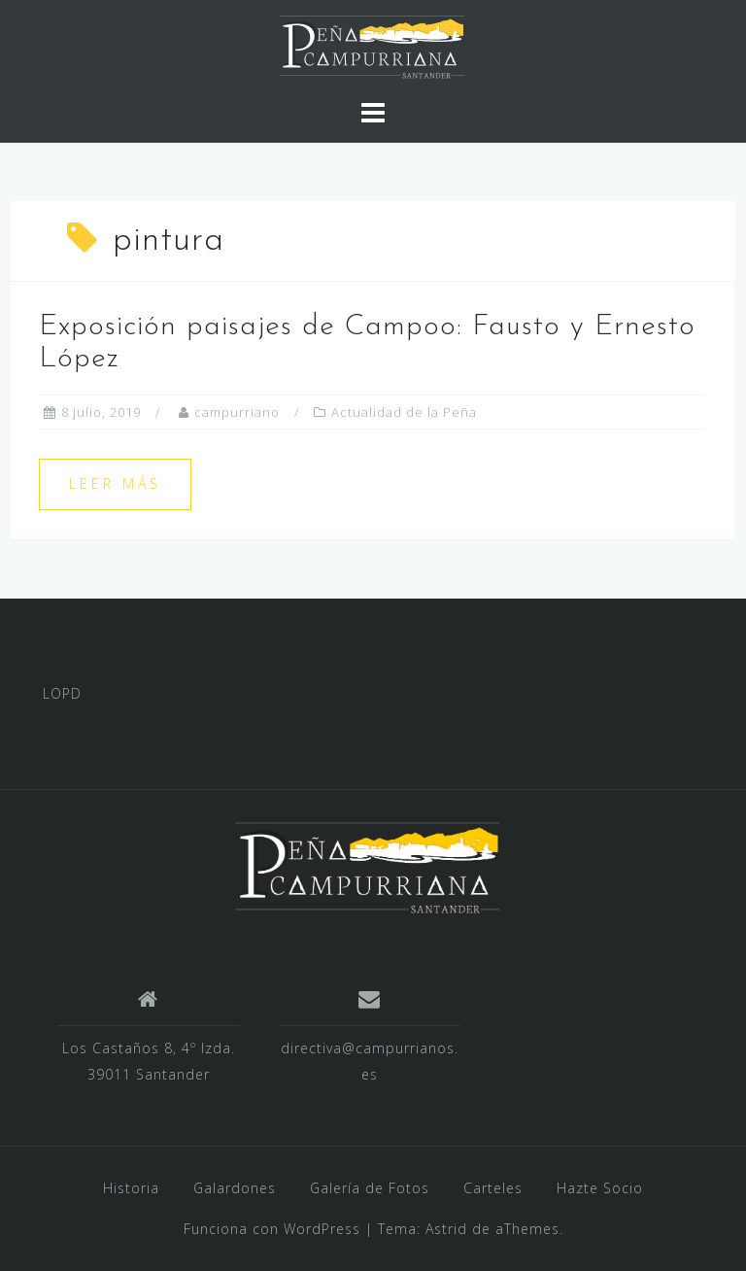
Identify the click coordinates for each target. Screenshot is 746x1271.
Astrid (446, 1228)
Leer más (115, 483)
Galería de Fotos (369, 1188)
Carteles (493, 1188)
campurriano (237, 412)
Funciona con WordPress (272, 1228)
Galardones (234, 1188)
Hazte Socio (600, 1188)
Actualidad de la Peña (404, 412)
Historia (131, 1188)
